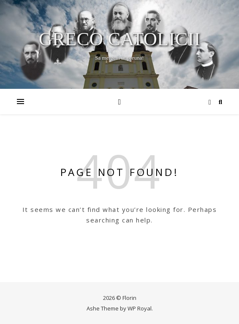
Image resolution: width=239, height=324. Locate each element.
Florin (129, 298)
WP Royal (140, 308)
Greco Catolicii (120, 39)
